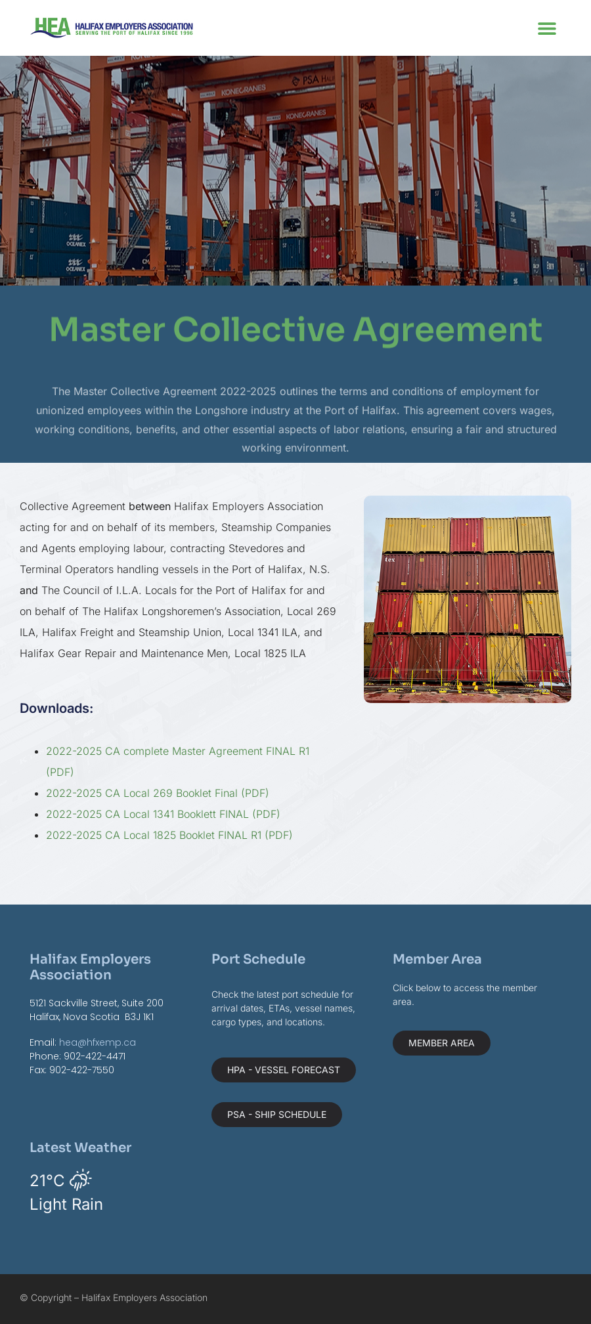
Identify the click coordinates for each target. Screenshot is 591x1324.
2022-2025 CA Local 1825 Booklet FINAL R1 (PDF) (169, 835)
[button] (546, 28)
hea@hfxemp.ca (97, 1042)
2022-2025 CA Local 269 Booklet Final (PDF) (157, 793)
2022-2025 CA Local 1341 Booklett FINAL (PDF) (163, 814)
